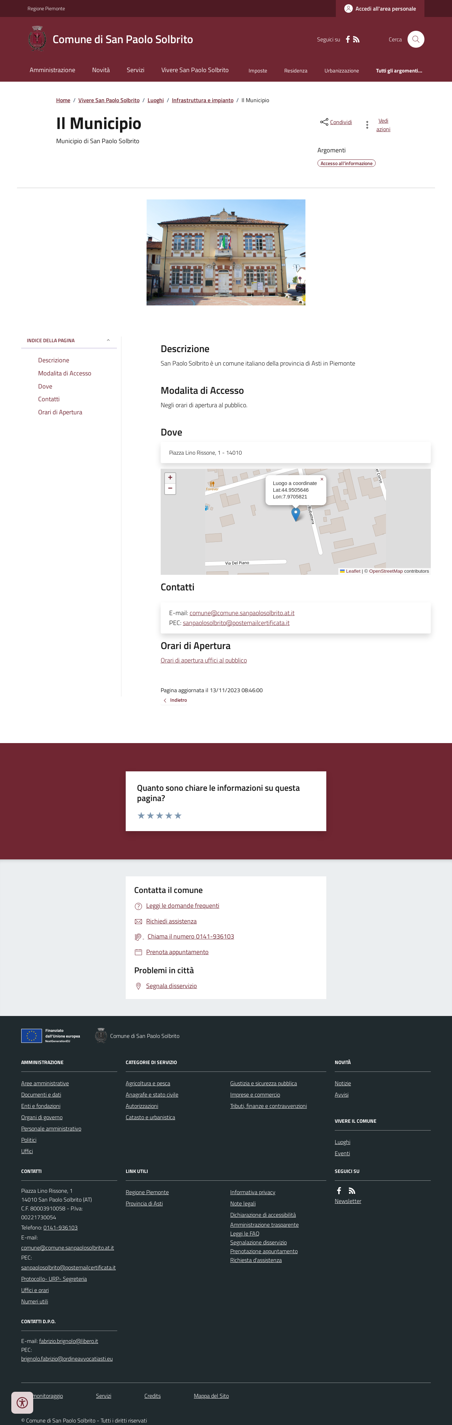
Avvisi (342, 1094)
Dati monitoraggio (42, 1395)
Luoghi (156, 100)
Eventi (342, 1153)
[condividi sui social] (335, 122)
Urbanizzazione (342, 70)
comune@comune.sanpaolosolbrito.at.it (242, 613)
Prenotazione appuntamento (264, 1251)
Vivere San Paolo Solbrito (195, 70)
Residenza (296, 70)
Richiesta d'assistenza (256, 1260)
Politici (28, 1139)
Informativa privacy (252, 1192)
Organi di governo (42, 1117)
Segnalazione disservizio (258, 1242)
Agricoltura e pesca (148, 1083)
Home (63, 100)
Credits (152, 1395)
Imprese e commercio (255, 1094)
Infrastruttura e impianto (202, 100)
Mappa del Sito (211, 1395)
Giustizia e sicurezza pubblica (263, 1083)
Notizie (343, 1083)
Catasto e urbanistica (150, 1117)
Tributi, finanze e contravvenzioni (268, 1106)
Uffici (27, 1151)
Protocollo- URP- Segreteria (54, 1278)
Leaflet (350, 571)
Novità (101, 70)
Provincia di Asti (144, 1203)
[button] (295, 514)
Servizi (135, 70)
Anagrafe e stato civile (152, 1094)
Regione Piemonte (46, 8)
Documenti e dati (41, 1094)
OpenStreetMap (386, 571)
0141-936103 (60, 1227)
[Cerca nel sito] (413, 39)
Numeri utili (34, 1301)
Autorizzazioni (142, 1106)
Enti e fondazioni (40, 1106)
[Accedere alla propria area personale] (380, 8)
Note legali (243, 1203)
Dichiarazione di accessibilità (263, 1214)
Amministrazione (52, 70)
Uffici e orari (35, 1290)
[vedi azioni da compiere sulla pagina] (378, 124)
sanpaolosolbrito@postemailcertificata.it (236, 622)
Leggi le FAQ (245, 1233)
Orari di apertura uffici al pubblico (204, 660)
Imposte (258, 70)
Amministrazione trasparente (264, 1224)
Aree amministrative (45, 1083)
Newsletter (348, 1201)
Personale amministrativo (51, 1128)
